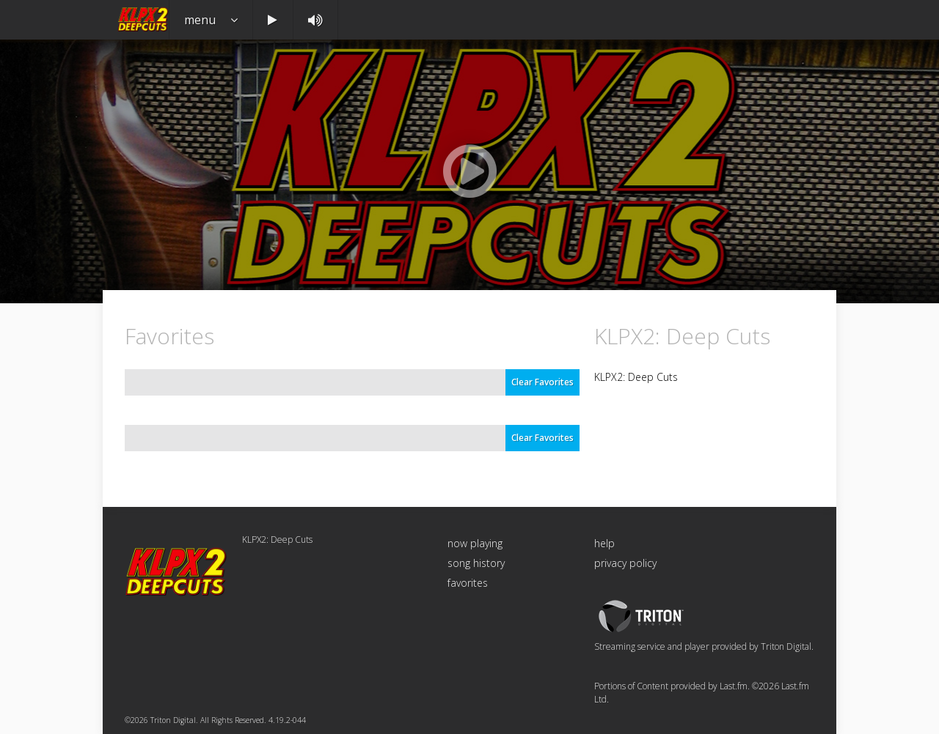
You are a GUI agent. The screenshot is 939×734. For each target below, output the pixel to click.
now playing (475, 543)
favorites (467, 583)
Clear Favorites (542, 382)
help (604, 543)
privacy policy (625, 563)
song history (476, 563)
